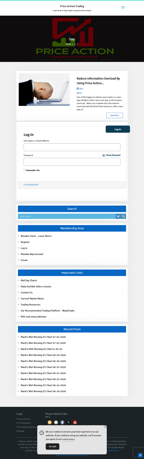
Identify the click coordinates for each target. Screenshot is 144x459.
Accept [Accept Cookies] (52, 446)
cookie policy (68, 439)
